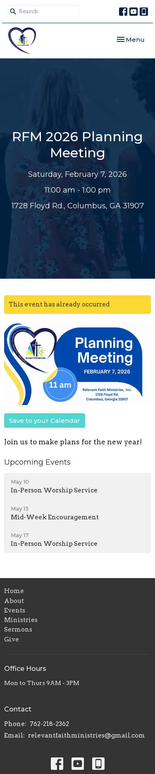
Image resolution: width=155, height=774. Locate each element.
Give (11, 639)
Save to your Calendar (44, 420)
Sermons (18, 629)
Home (14, 591)
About (14, 601)
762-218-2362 (49, 724)
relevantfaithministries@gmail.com (86, 735)
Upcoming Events (37, 462)
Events (14, 610)
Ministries (21, 620)
